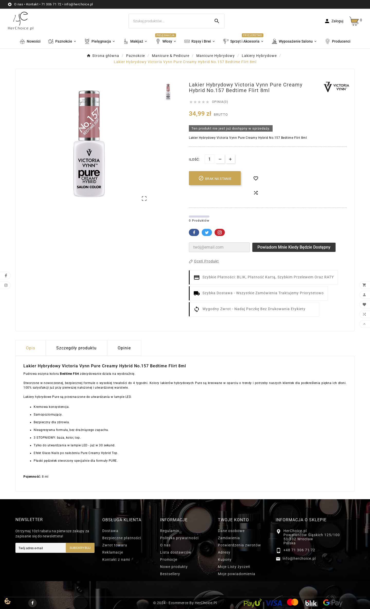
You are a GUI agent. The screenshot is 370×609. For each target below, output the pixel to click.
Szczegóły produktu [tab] (76, 348)
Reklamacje (112, 552)
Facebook (194, 232)
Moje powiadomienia (236, 574)
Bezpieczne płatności (121, 538)
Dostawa (110, 531)
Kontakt (32, 4)
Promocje (168, 559)
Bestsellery (170, 574)
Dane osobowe (231, 531)
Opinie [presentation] (124, 348)
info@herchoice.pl (78, 4)
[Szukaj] (169, 21)
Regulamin (169, 531)
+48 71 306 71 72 (299, 550)
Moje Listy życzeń (234, 567)
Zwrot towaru (114, 545)
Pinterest (220, 232)
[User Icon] (333, 21)
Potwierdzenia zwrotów (239, 545)
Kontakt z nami (116, 559)
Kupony (225, 559)
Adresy (224, 552)
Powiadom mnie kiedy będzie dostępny (293, 247)
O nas (18, 4)
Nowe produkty (174, 567)
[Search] (217, 21)
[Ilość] (209, 159)
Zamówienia (229, 538)
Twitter (207, 232)
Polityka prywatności (179, 538)
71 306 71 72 (51, 4)
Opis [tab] (30, 348)
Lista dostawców (175, 552)
